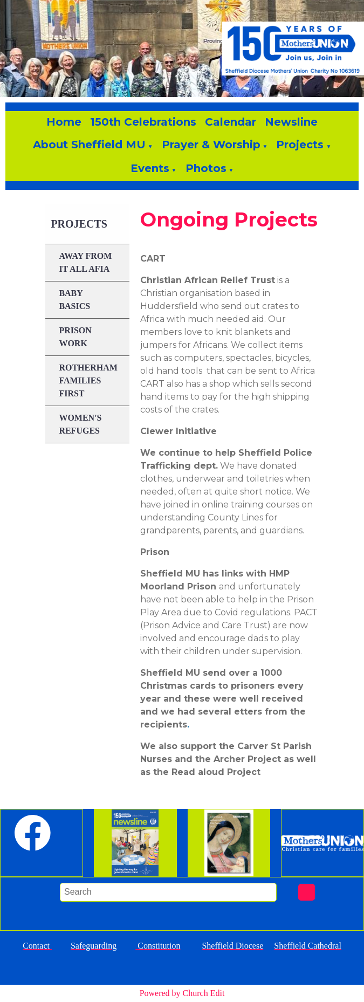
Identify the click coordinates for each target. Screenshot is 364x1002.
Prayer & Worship (211, 144)
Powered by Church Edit (182, 993)
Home (63, 121)
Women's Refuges (80, 424)
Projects (300, 144)
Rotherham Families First (88, 380)
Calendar (230, 121)
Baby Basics (74, 300)
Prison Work (75, 337)
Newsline (291, 121)
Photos (206, 168)
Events (150, 168)
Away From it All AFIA (85, 262)
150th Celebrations (143, 121)
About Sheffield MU (89, 144)
